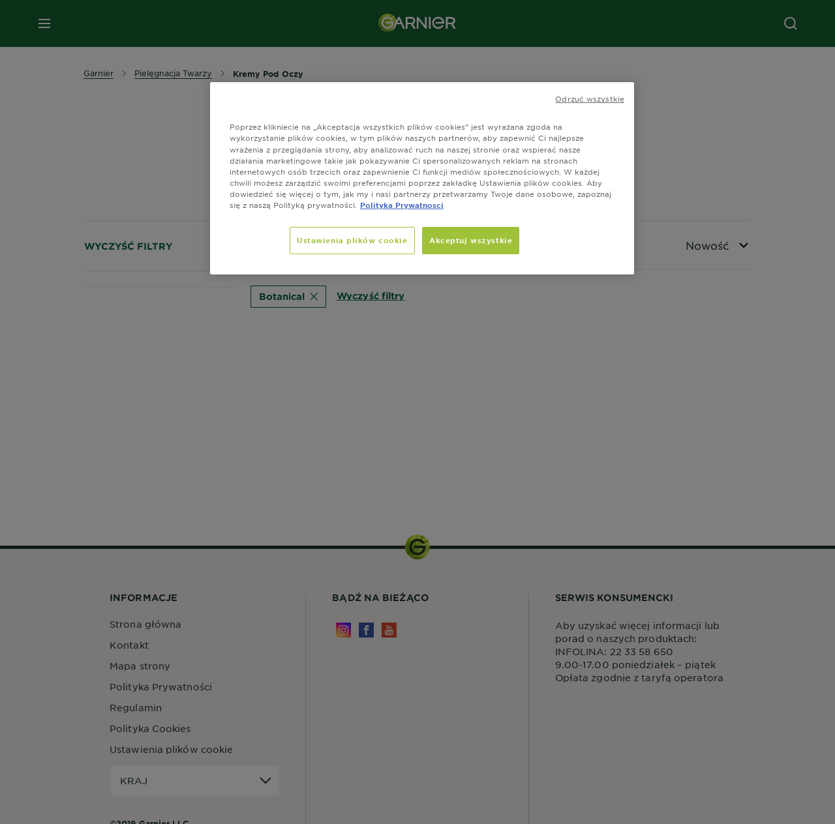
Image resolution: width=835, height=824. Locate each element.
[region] (422, 178)
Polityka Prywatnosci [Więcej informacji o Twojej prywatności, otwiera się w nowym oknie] (402, 204)
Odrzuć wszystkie (589, 98)
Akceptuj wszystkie (470, 239)
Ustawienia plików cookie (352, 239)
